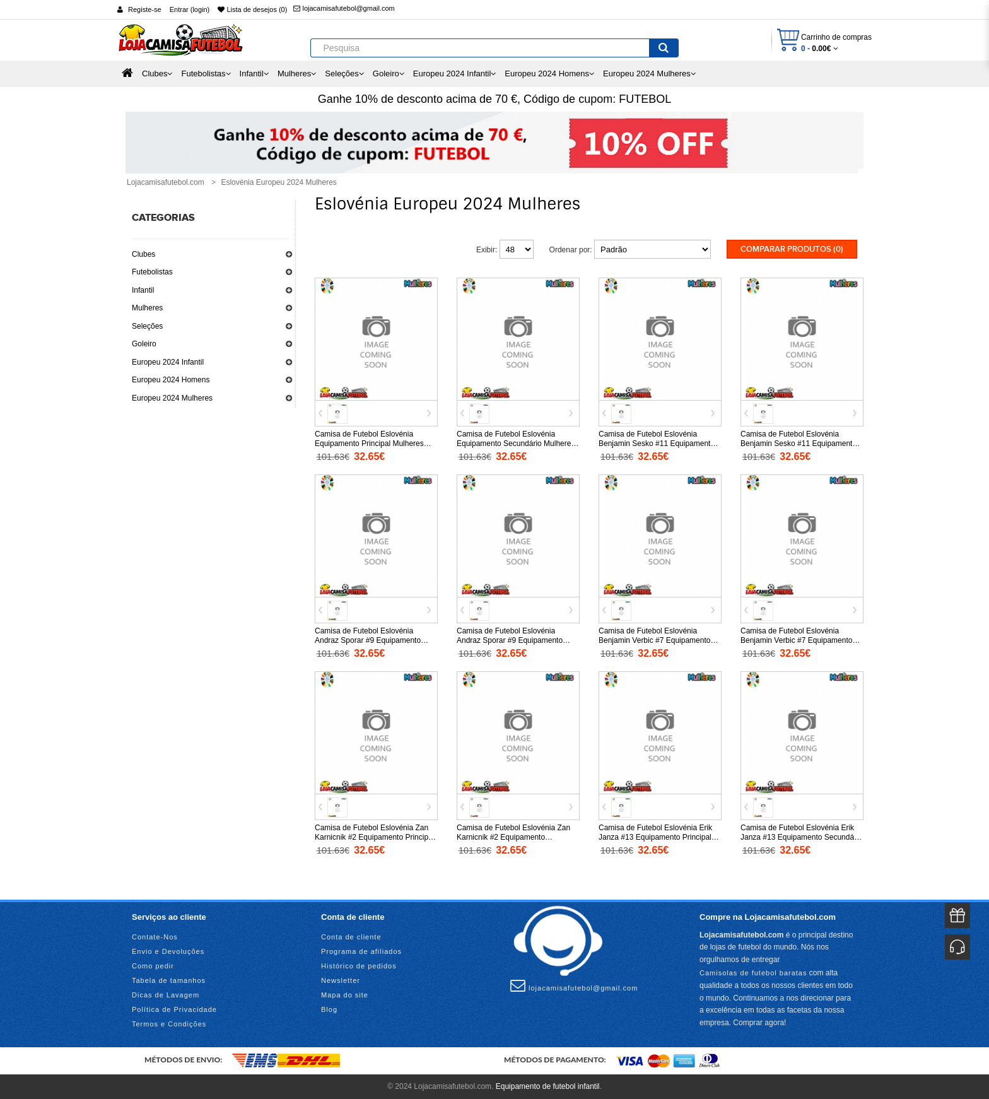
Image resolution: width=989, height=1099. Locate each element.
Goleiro (144, 343)
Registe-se (144, 9)
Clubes (143, 254)
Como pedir (153, 966)
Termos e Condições (169, 1024)
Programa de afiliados (361, 951)
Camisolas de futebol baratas (753, 973)
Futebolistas (152, 271)
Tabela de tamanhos (169, 980)
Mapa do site (344, 995)
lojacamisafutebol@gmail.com (343, 8)
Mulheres (147, 307)
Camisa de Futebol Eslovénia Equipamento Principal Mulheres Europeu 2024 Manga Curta (369, 443)
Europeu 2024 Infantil (168, 362)
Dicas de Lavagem (165, 995)
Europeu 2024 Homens (170, 379)
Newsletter (340, 980)
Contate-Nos (155, 937)
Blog (329, 1009)
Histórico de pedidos (359, 966)
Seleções (147, 326)
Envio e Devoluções (168, 951)
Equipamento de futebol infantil (548, 1086)
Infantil (143, 290)
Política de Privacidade (174, 1009)
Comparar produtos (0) (791, 249)
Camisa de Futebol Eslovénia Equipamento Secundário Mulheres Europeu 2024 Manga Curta (516, 443)
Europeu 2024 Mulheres (172, 398)
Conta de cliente (351, 937)
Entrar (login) (190, 9)
